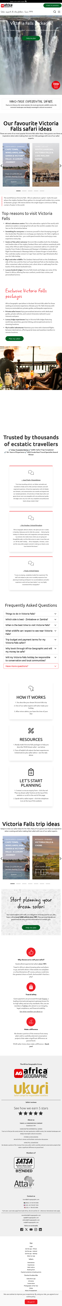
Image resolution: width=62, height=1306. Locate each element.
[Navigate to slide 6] (42, 883)
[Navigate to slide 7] (48, 883)
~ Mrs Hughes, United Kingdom (31, 525)
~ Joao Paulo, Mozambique (31, 480)
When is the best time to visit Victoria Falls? (28, 625)
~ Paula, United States (31, 571)
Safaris (31, 1259)
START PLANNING (52, 5)
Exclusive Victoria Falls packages (26, 293)
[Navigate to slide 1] (12, 883)
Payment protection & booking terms (31, 1272)
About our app (31, 1256)
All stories (31, 1281)
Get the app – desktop (31, 1253)
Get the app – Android (31, 1251)
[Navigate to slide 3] (24, 883)
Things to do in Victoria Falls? (20, 613)
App (31, 1243)
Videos (31, 1288)
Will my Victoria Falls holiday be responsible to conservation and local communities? (28, 659)
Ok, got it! (31, 1302)
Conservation (31, 1283)
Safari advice (31, 1267)
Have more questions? (17, 666)
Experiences (31, 1265)
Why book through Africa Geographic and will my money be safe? (29, 650)
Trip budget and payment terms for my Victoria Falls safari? (25, 641)
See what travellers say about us (31, 1011)
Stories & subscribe (31, 1275)
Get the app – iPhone (31, 1249)
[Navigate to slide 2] (18, 883)
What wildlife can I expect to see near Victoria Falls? (29, 632)
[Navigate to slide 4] (30, 883)
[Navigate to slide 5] (36, 883)
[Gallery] (31, 165)
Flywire (44, 999)
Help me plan (31, 38)
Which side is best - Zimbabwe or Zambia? (27, 619)
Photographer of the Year (31, 1286)
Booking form (31, 1269)
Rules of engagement (31, 1290)
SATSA (25, 1006)
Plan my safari (14, 338)
